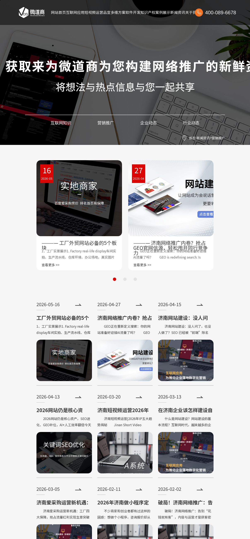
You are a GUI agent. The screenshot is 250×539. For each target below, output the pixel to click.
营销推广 (218, 137)
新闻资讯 (203, 137)
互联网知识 (61, 123)
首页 (192, 137)
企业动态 (148, 123)
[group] (79, 215)
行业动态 (191, 123)
